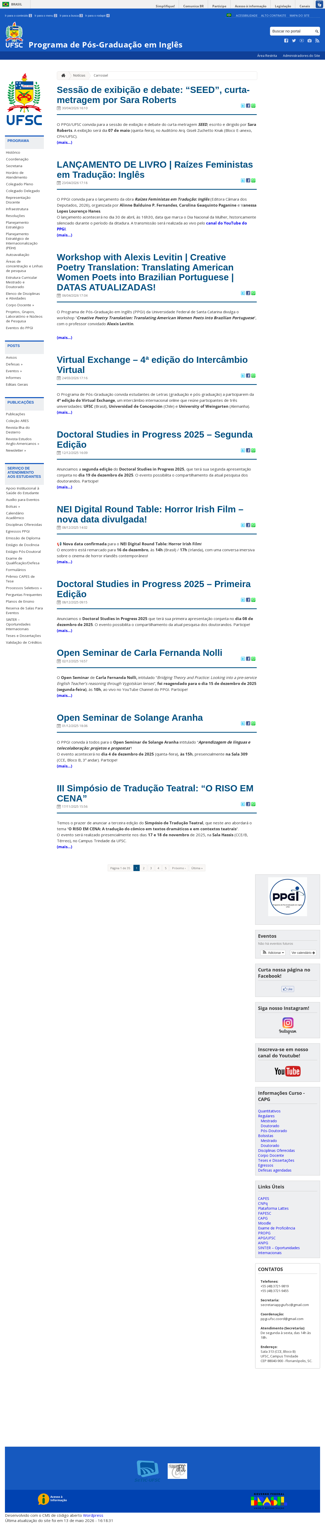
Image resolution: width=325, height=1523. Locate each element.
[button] (273, 952)
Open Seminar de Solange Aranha (130, 717)
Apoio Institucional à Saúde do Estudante (22, 490)
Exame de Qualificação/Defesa (22, 560)
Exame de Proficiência (276, 1228)
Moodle (264, 1223)
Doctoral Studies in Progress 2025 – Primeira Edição (154, 589)
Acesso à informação (250, 6)
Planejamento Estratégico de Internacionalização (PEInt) (22, 241)
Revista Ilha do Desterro (18, 429)
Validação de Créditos (24, 642)
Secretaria (14, 166)
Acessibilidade (247, 15)
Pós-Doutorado (274, 1130)
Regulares (266, 1115)
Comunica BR (193, 6)
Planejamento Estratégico (17, 224)
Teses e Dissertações (23, 635)
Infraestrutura (17, 209)
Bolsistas (265, 1135)
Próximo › (179, 868)
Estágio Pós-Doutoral (23, 551)
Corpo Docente (271, 1155)
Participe (219, 6)
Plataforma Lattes (273, 1208)
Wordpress (93, 1515)
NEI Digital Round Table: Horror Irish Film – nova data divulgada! (150, 514)
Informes (13, 377)
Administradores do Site (301, 55)
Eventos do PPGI (19, 327)
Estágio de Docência (22, 544)
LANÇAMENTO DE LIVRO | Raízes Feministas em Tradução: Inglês (155, 169)
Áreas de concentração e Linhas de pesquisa (24, 266)
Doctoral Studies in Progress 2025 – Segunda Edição (155, 439)
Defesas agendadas (275, 1170)
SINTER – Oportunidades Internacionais (18, 624)
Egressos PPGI (18, 531)
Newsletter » (16, 450)
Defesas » (14, 364)
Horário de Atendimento (16, 175)
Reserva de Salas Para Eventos (24, 610)
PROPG (264, 1232)
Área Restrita (267, 55)
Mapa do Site (299, 15)
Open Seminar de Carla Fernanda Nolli (139, 653)
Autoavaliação (17, 254)
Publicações (15, 414)
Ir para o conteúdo (18, 15)
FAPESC (264, 1213)
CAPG (263, 1218)
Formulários (16, 569)
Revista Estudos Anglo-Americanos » (22, 441)
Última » (197, 868)
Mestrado (269, 1120)
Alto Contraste (273, 15)
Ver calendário (303, 953)
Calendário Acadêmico (15, 515)
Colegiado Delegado (23, 190)
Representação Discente (18, 200)
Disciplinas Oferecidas (24, 524)
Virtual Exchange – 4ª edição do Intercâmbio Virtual (152, 365)
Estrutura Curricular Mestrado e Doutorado (21, 282)
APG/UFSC (267, 1237)
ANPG (263, 1242)
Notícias (79, 75)
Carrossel (101, 75)
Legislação (283, 6)
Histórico (13, 152)
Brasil (16, 4)
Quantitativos (269, 1111)
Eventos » (14, 371)
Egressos (265, 1165)
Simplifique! (165, 6)
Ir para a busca (71, 15)
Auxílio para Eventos (22, 499)
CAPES (263, 1198)
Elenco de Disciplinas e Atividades (23, 296)
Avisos (11, 357)
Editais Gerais (17, 384)
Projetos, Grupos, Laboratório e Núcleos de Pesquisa (24, 316)
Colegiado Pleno (19, 184)
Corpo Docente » (20, 305)
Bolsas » (13, 506)
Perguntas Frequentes (24, 594)
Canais (305, 6)
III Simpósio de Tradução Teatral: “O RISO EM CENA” (155, 793)
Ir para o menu (46, 15)
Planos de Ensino (20, 601)
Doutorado (270, 1125)
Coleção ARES (17, 420)
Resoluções (15, 215)
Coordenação (17, 159)
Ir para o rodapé (97, 15)
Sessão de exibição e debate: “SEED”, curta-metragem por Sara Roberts (153, 95)
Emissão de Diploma (23, 538)
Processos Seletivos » (24, 588)
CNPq (263, 1203)
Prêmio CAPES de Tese (20, 578)
